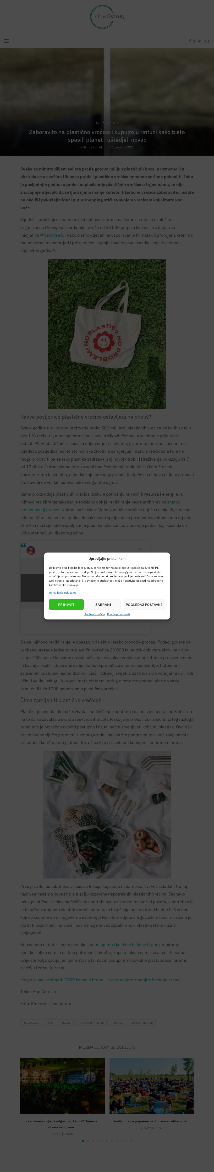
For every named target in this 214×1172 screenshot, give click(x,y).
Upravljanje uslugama (62, 592)
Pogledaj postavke (144, 604)
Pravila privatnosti (118, 614)
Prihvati (66, 604)
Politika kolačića (94, 614)
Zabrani (103, 604)
